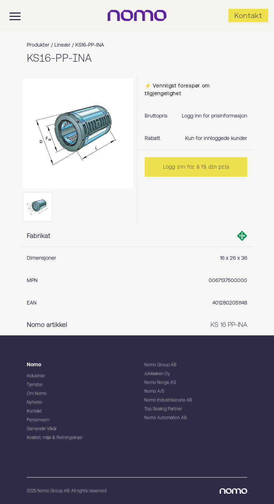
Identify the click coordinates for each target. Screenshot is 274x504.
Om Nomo (37, 393)
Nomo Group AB (160, 364)
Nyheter (35, 402)
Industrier (36, 375)
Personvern (38, 419)
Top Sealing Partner (163, 408)
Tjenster (35, 384)
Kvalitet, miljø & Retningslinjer (55, 437)
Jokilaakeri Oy (157, 373)
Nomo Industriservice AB (168, 400)
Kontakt (34, 411)
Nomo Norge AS (160, 382)
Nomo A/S (154, 391)
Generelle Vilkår (42, 428)
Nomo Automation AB (165, 417)
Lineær (62, 45)
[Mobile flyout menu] (10, 15)
